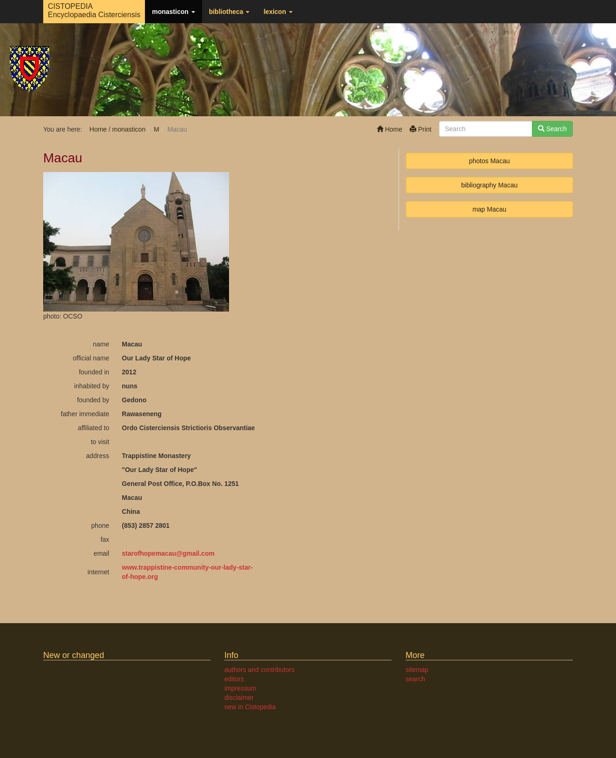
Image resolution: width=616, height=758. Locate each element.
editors (234, 679)
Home (389, 129)
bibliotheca (229, 11)
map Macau (489, 209)
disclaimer (239, 697)
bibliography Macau (489, 185)
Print (421, 129)
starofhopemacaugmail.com (168, 553)
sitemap (417, 669)
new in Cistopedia (250, 707)
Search (552, 129)
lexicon (277, 11)
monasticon (173, 11)
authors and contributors (259, 669)
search (415, 679)
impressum (240, 688)
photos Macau (489, 161)
